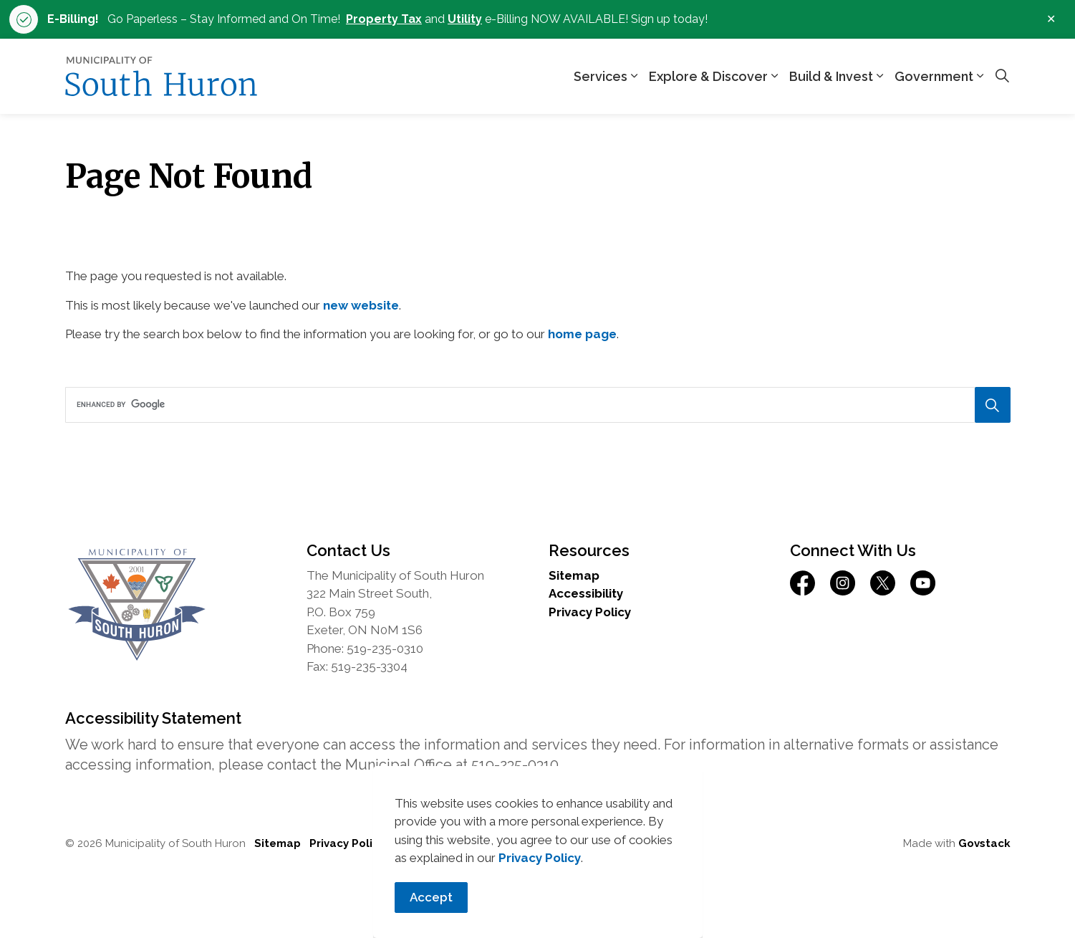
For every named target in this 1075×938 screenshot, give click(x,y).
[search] (533, 405)
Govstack (984, 843)
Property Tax (384, 19)
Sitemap (574, 575)
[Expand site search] (1003, 77)
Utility (465, 19)
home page (582, 334)
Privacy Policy (539, 870)
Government (934, 76)
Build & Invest (831, 76)
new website (361, 305)
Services (600, 76)
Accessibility (586, 593)
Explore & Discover (708, 76)
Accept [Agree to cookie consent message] (431, 910)
